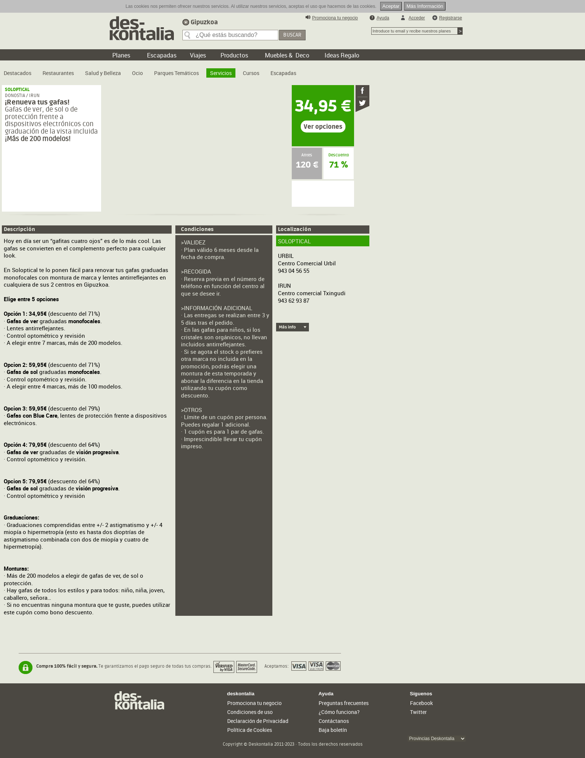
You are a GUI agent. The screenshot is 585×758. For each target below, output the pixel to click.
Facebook (421, 702)
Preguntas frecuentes (344, 702)
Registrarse (450, 18)
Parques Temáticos (176, 73)
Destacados (17, 73)
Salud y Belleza (103, 73)
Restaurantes (58, 73)
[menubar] (152, 70)
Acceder (417, 18)
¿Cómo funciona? (339, 711)
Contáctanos (334, 720)
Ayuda (382, 18)
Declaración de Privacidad (257, 720)
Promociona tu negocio (335, 18)
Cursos (251, 73)
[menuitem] (17, 70)
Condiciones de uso (250, 711)
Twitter (418, 711)
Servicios (221, 73)
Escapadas (283, 73)
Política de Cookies (249, 729)
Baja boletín (333, 729)
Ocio (137, 73)
